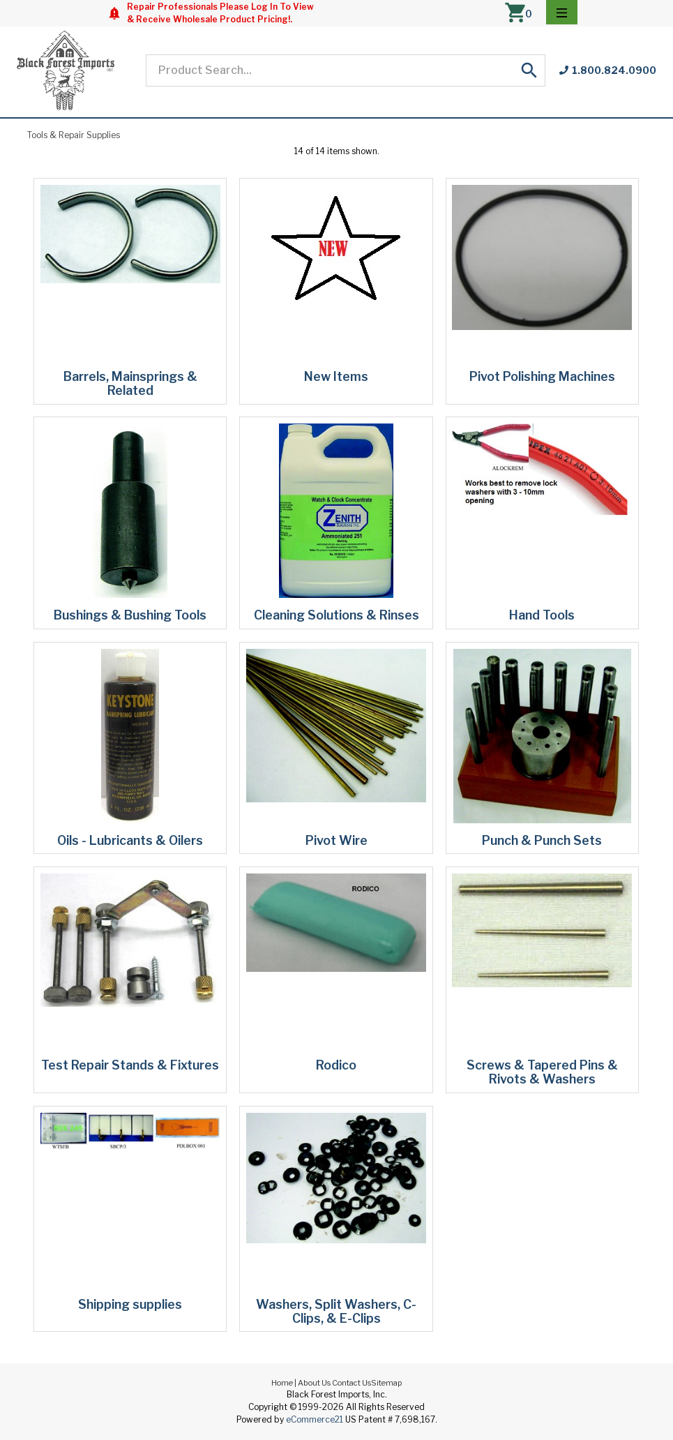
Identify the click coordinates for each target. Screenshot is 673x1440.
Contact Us (351, 1383)
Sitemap (386, 1383)
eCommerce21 (314, 1419)
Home (282, 1383)
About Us (314, 1383)
